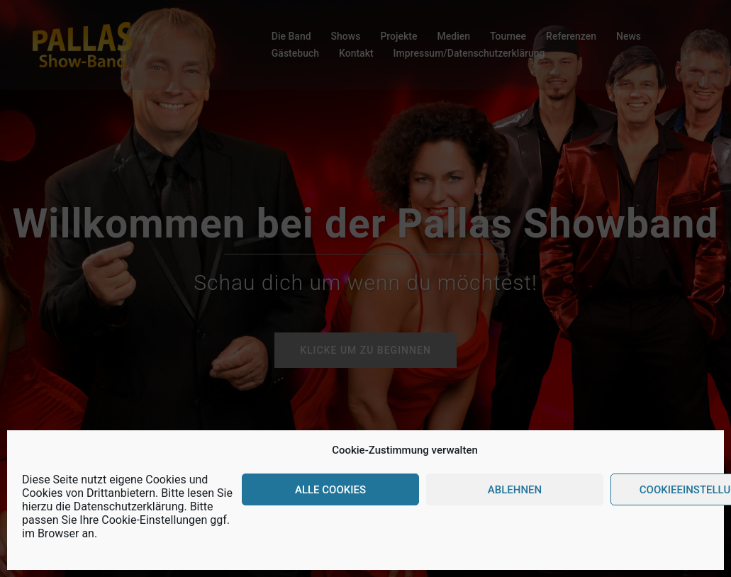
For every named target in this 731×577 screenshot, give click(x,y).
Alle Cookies (330, 489)
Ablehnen (515, 489)
